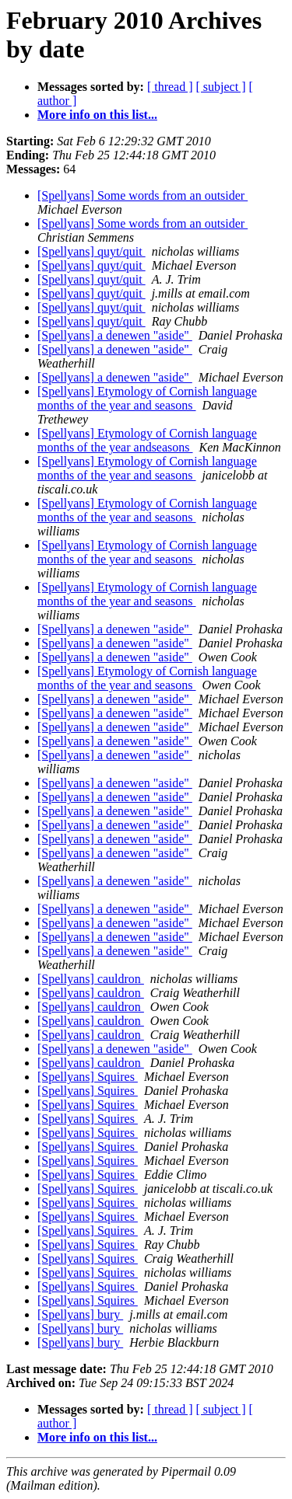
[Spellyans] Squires (87, 1076)
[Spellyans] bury (80, 1314)
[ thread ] (170, 86)
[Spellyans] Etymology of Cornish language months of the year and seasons (147, 398)
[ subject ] (221, 86)
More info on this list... (97, 114)
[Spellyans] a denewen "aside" (114, 335)
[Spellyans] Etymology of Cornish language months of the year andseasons (147, 440)
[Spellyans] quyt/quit (91, 251)
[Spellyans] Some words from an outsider (142, 195)
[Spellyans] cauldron (90, 978)
